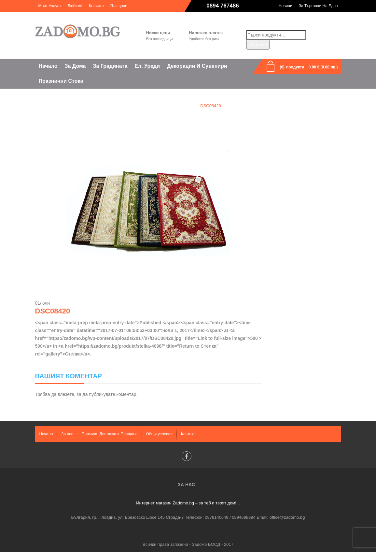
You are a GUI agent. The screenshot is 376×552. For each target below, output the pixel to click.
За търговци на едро (318, 6)
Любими (75, 6)
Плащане (118, 6)
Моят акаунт (49, 6)
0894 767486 (222, 6)
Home (160, 105)
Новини (285, 6)
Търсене (258, 44)
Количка (96, 6)
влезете (66, 394)
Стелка (183, 105)
